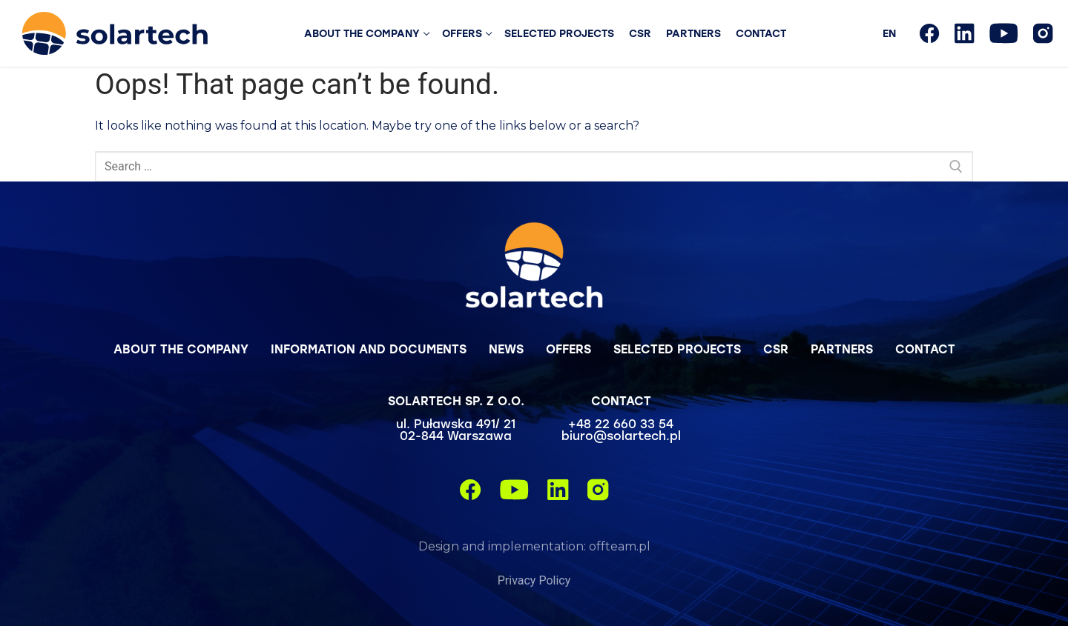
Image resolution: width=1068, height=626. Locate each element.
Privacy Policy (534, 580)
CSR (775, 348)
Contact (925, 348)
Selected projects (677, 348)
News (506, 348)
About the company (180, 348)
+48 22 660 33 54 (620, 423)
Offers (568, 348)
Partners (842, 348)
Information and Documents (369, 348)
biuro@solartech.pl (621, 435)
